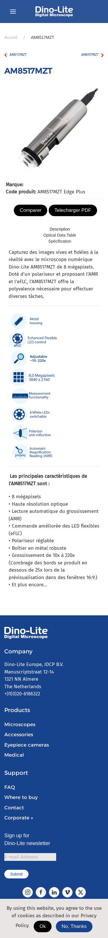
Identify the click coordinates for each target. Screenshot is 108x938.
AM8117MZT (18, 55)
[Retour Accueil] (54, 11)
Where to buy (21, 797)
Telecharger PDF (72, 210)
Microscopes (19, 724)
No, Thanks (74, 926)
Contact (14, 807)
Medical (14, 755)
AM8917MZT (89, 55)
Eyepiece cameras (26, 745)
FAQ (9, 787)
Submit (16, 874)
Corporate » (18, 818)
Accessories (18, 734)
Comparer (30, 210)
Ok (42, 926)
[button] (13, 11)
